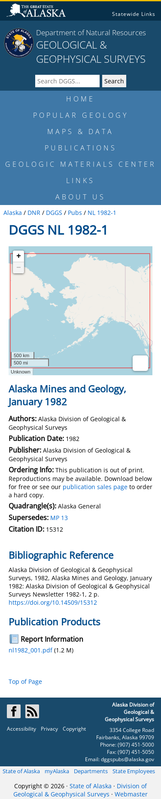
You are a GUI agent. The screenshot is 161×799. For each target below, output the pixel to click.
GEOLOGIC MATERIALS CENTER (80, 164)
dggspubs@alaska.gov (127, 759)
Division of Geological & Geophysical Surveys (80, 790)
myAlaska (57, 771)
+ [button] (18, 256)
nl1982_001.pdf (30, 650)
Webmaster (131, 794)
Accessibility (21, 728)
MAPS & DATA (80, 131)
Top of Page (25, 681)
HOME (80, 99)
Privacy (49, 728)
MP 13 (59, 518)
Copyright (74, 728)
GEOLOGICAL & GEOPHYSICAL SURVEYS (91, 51)
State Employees (133, 771)
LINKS (80, 180)
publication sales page (95, 487)
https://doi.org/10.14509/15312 (53, 602)
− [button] (18, 268)
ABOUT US (80, 197)
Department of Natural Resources (91, 32)
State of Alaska (21, 771)
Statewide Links (133, 14)
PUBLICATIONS (81, 148)
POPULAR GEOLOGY (80, 115)
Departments (91, 771)
